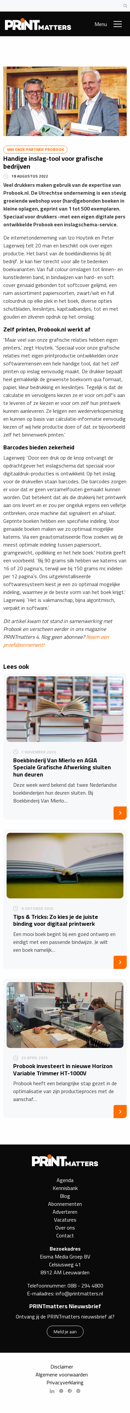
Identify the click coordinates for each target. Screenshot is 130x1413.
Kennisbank (65, 1188)
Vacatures (65, 1220)
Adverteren (65, 1212)
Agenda (65, 1180)
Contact (65, 1235)
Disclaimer (61, 1367)
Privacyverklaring (65, 1382)
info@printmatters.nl (79, 1293)
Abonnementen (65, 1204)
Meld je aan (65, 1331)
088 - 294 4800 (85, 1285)
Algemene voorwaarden (62, 1374)
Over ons (65, 1227)
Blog (65, 1196)
